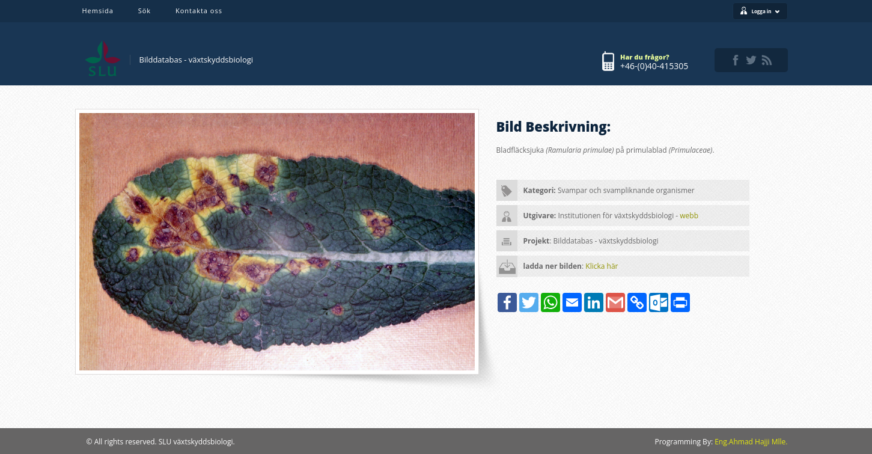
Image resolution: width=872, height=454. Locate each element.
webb (689, 215)
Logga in (765, 11)
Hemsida (98, 10)
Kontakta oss (198, 10)
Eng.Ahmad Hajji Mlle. (751, 442)
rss (766, 60)
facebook (735, 60)
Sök (144, 10)
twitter (751, 60)
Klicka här (601, 266)
